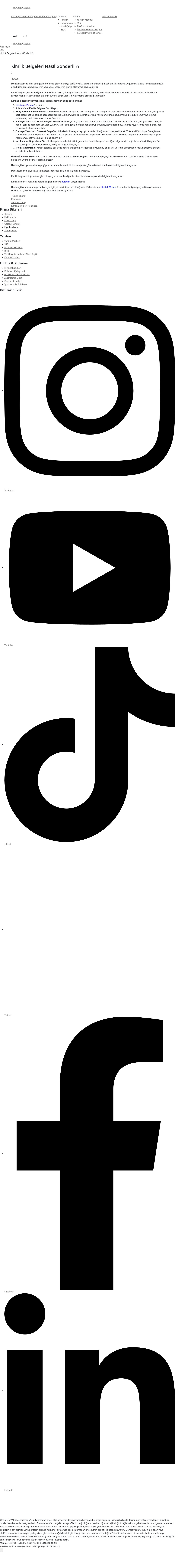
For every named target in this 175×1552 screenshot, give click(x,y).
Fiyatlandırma (11, 227)
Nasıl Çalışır (67, 26)
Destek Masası (109, 16)
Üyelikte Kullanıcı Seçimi (89, 29)
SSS (79, 23)
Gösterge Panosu (25, 105)
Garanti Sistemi (12, 223)
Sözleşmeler (10, 230)
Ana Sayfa (16, 16)
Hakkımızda (67, 23)
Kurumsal (61, 16)
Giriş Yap (17, 7)
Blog (63, 29)
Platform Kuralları (86, 26)
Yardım (76, 16)
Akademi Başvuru (47, 16)
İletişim (64, 19)
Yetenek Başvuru (29, 16)
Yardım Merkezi (85, 19)
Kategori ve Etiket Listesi (89, 32)
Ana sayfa (5, 46)
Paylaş (15, 78)
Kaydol (27, 7)
